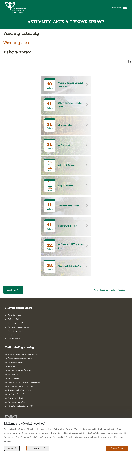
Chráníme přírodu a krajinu (17, 323)
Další (113, 290)
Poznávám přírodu (14, 315)
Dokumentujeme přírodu (17, 331)
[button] (119, 7)
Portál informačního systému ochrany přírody (24, 382)
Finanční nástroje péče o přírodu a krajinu (23, 354)
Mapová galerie (13, 378)
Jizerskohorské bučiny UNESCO (19, 390)
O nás (10, 335)
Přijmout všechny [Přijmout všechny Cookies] (117, 448)
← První (94, 290)
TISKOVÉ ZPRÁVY (14, 339)
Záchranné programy (15, 362)
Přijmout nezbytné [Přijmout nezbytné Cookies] (38, 448)
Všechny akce (16, 42)
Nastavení (12, 448)
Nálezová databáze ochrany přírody (20, 386)
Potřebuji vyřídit (13, 319)
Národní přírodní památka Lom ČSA (20, 406)
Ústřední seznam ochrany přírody (20, 358)
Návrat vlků (12, 366)
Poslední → (122, 290)
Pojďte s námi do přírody (17, 402)
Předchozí (104, 290)
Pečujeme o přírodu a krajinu (18, 327)
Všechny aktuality (21, 33)
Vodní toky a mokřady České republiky (21, 370)
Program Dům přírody (15, 398)
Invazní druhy (13, 374)
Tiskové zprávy (17, 52)
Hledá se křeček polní (15, 394)
